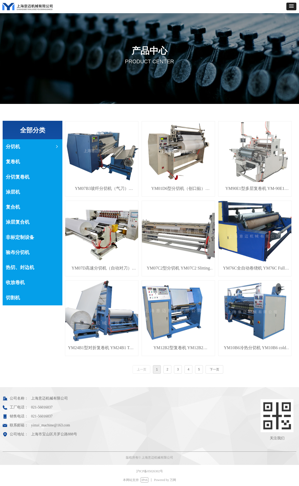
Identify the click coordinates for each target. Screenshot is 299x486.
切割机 (13, 297)
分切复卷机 (17, 177)
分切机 (32, 146)
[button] (291, 6)
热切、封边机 (20, 267)
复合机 (13, 207)
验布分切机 (17, 252)
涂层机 (13, 192)
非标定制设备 (20, 237)
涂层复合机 (17, 222)
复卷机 (13, 161)
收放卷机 (15, 282)
